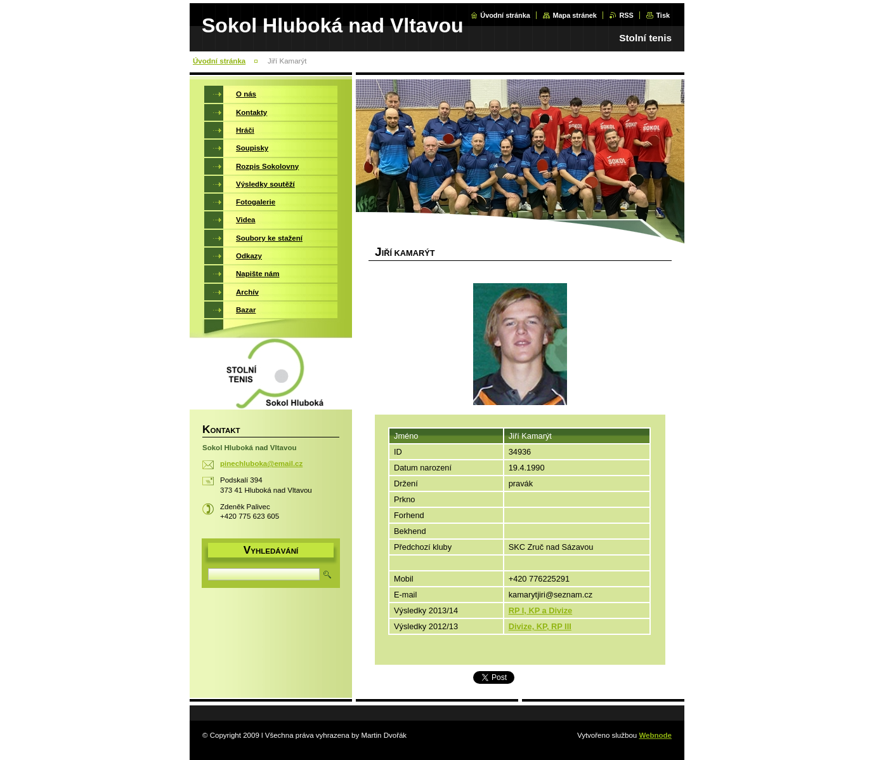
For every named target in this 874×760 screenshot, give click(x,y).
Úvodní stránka (505, 15)
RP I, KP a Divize (541, 610)
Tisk (663, 15)
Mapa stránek (574, 15)
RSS (626, 15)
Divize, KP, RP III (540, 626)
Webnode (655, 735)
